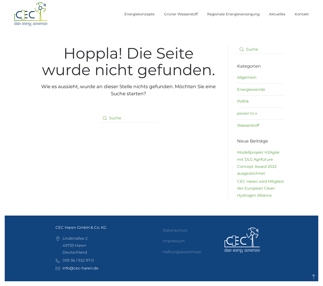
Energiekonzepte (139, 14)
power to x (247, 113)
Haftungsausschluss (182, 252)
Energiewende (251, 89)
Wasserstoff (248, 125)
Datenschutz (175, 230)
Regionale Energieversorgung (233, 14)
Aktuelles (277, 14)
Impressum (174, 241)
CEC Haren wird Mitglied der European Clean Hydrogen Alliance (260, 188)
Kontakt (302, 14)
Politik (243, 101)
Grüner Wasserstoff (181, 14)
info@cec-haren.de (80, 268)
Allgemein (246, 77)
